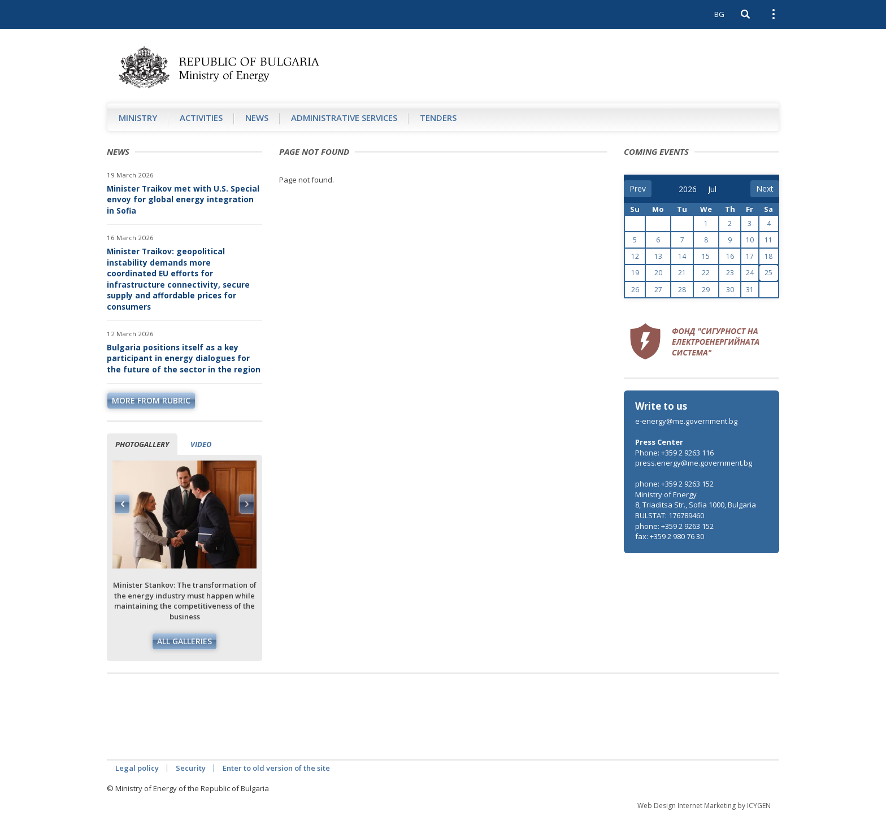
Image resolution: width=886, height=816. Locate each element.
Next (246, 504)
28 (682, 289)
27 (658, 289)
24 (750, 272)
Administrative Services (344, 117)
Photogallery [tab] (142, 444)
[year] (688, 189)
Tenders (438, 117)
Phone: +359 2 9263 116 (674, 453)
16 (730, 256)
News (256, 117)
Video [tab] (200, 444)
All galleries (184, 641)
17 (750, 256)
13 (658, 256)
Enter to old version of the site (276, 768)
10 (750, 240)
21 (682, 272)
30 (730, 289)
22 (706, 272)
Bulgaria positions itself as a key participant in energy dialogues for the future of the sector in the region (183, 358)
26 (635, 289)
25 (768, 272)
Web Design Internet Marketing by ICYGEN (704, 805)
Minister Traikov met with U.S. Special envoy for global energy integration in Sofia (183, 199)
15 (706, 256)
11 (768, 240)
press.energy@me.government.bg (693, 463)
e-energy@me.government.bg (686, 421)
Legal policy (137, 768)
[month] (716, 189)
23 (730, 272)
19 (635, 272)
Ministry (138, 117)
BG (719, 14)
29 (706, 289)
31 (750, 289)
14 (682, 256)
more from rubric (151, 400)
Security (191, 768)
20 (658, 272)
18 (768, 256)
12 (635, 256)
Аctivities (201, 117)
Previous (122, 504)
